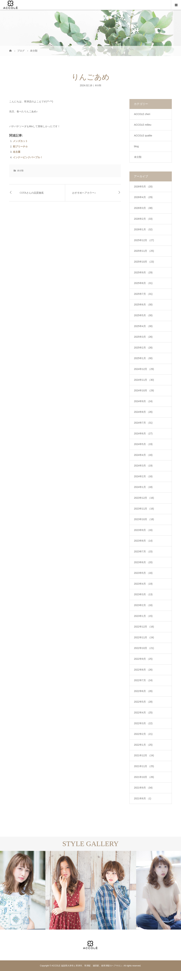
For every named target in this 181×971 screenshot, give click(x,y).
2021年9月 (143, 787)
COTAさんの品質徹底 (32, 193)
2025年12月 (144, 240)
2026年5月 (143, 186)
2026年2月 (143, 218)
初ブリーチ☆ (20, 146)
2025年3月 (143, 336)
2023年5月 (143, 573)
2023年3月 (143, 594)
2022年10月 (144, 648)
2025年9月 (143, 272)
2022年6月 (143, 691)
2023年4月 (143, 583)
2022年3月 (143, 723)
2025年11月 (144, 250)
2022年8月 (143, 669)
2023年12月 (144, 497)
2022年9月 (143, 658)
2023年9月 (143, 530)
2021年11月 (144, 766)
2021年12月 (144, 755)
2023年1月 (143, 616)
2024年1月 (143, 487)
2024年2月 (143, 476)
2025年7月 (143, 293)
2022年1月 (143, 744)
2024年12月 (144, 369)
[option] (22, 890)
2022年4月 (143, 712)
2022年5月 (143, 701)
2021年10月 (144, 777)
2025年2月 (143, 347)
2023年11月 (144, 508)
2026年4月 (143, 197)
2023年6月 (143, 562)
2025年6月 (143, 304)
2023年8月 (143, 540)
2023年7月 (143, 551)
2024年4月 (143, 455)
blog (136, 146)
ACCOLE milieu (142, 124)
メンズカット (20, 141)
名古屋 (16, 151)
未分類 (98, 85)
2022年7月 (143, 680)
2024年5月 (143, 444)
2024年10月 (144, 390)
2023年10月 (144, 519)
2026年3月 (143, 208)
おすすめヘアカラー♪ (84, 193)
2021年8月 (142, 798)
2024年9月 (143, 401)
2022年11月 (144, 637)
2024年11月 (144, 379)
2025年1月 (143, 358)
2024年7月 (143, 422)
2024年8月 (143, 411)
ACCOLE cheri (142, 114)
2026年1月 (143, 229)
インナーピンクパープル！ (28, 157)
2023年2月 (143, 605)
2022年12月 (144, 626)
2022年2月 (143, 734)
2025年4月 (143, 326)
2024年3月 (143, 465)
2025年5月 (143, 315)
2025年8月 (143, 283)
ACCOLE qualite (143, 135)
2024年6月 (143, 433)
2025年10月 (144, 261)
